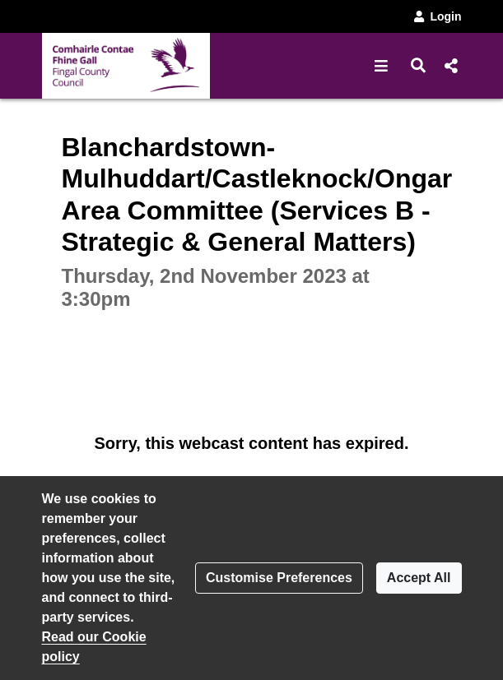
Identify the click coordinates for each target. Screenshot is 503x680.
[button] (381, 65)
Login (436, 16)
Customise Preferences (279, 578)
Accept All (419, 578)
